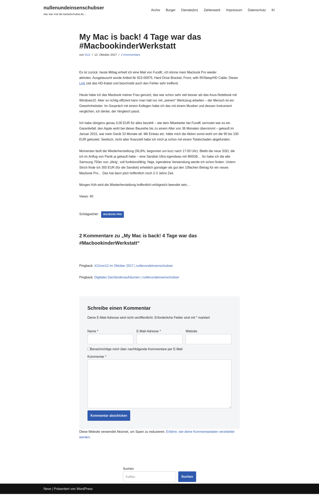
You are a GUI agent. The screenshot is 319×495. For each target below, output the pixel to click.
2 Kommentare (130, 54)
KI (273, 10)
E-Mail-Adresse (149, 332)
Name (92, 332)
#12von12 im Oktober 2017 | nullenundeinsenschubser (133, 266)
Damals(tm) (189, 10)
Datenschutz (257, 10)
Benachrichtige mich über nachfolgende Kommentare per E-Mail (134, 349)
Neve (47, 490)
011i (87, 54)
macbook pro (112, 215)
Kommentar (96, 357)
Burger (170, 10)
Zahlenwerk (211, 10)
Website (191, 332)
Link (82, 83)
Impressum (234, 10)
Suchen (128, 469)
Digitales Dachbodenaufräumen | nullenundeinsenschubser (137, 278)
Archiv (155, 10)
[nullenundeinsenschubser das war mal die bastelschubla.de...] (74, 10)
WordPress (84, 490)
